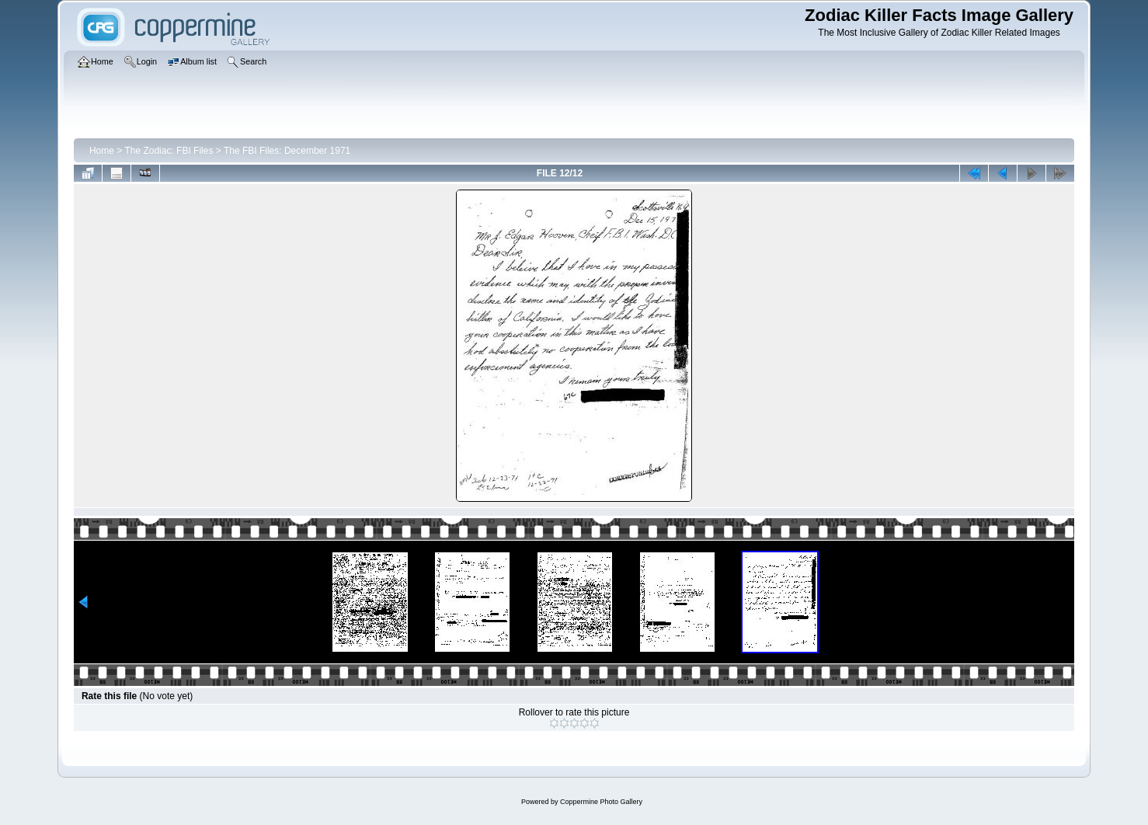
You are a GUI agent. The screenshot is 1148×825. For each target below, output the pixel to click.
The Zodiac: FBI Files (168, 150)
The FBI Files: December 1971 (287, 150)
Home (101, 150)
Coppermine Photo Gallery (601, 802)
